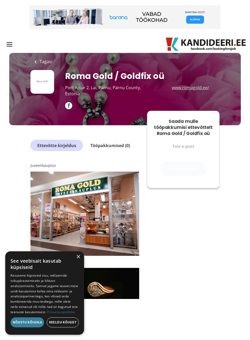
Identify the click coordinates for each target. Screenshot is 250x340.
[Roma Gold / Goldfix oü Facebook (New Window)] (68, 106)
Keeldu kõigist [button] (63, 322)
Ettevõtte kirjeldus (56, 145)
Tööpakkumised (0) (110, 145)
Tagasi (45, 61)
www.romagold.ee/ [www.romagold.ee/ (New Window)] (190, 88)
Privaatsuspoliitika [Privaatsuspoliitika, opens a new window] (61, 312)
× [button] (78, 257)
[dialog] (44, 293)
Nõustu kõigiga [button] (27, 322)
